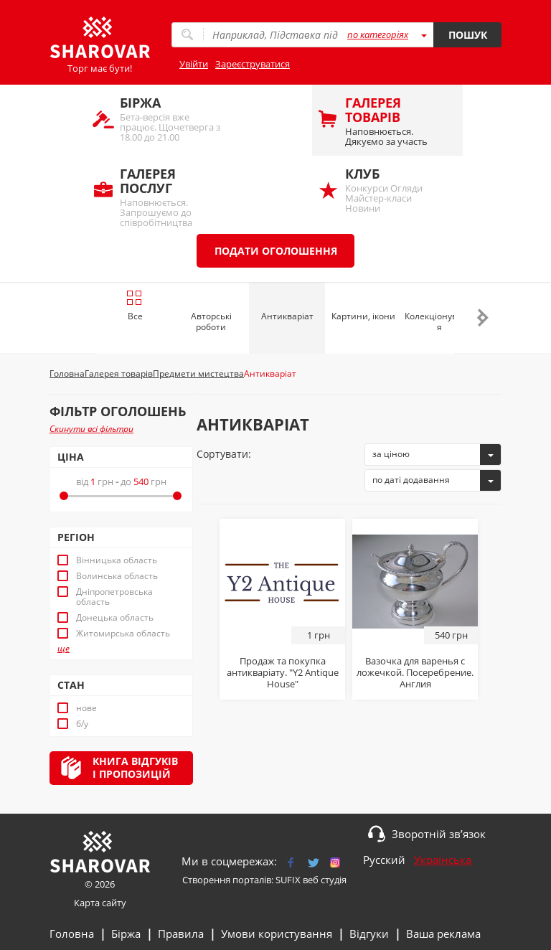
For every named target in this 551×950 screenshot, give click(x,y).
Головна (72, 933)
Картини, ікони (363, 316)
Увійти (193, 63)
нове (86, 708)
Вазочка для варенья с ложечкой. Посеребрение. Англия (415, 672)
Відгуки (369, 933)
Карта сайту (100, 902)
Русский (384, 859)
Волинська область (117, 576)
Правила (181, 933)
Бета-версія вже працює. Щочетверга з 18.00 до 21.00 (171, 119)
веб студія (325, 879)
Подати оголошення (276, 251)
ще (63, 649)
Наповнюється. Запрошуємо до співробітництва (171, 196)
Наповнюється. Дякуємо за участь (396, 121)
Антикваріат (287, 316)
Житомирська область (123, 633)
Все (134, 305)
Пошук (467, 35)
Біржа (126, 933)
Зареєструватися (252, 63)
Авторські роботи (211, 321)
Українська (442, 859)
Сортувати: (224, 454)
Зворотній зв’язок (439, 834)
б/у (82, 724)
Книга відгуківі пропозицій (135, 767)
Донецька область (115, 618)
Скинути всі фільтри (91, 429)
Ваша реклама (443, 933)
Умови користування (276, 933)
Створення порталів (226, 879)
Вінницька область (116, 560)
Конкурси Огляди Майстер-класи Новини (396, 190)
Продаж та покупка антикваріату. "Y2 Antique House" (283, 672)
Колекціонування (439, 321)
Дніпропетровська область (114, 597)
